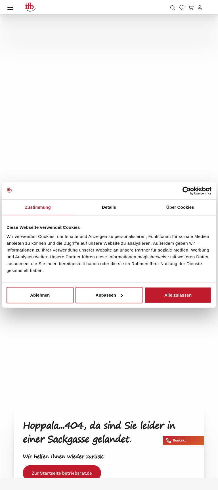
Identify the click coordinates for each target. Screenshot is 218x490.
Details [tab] (109, 207)
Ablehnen (40, 294)
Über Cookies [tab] (180, 207)
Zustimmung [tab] (38, 207)
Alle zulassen (178, 294)
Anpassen (109, 294)
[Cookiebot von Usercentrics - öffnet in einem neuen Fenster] (186, 191)
